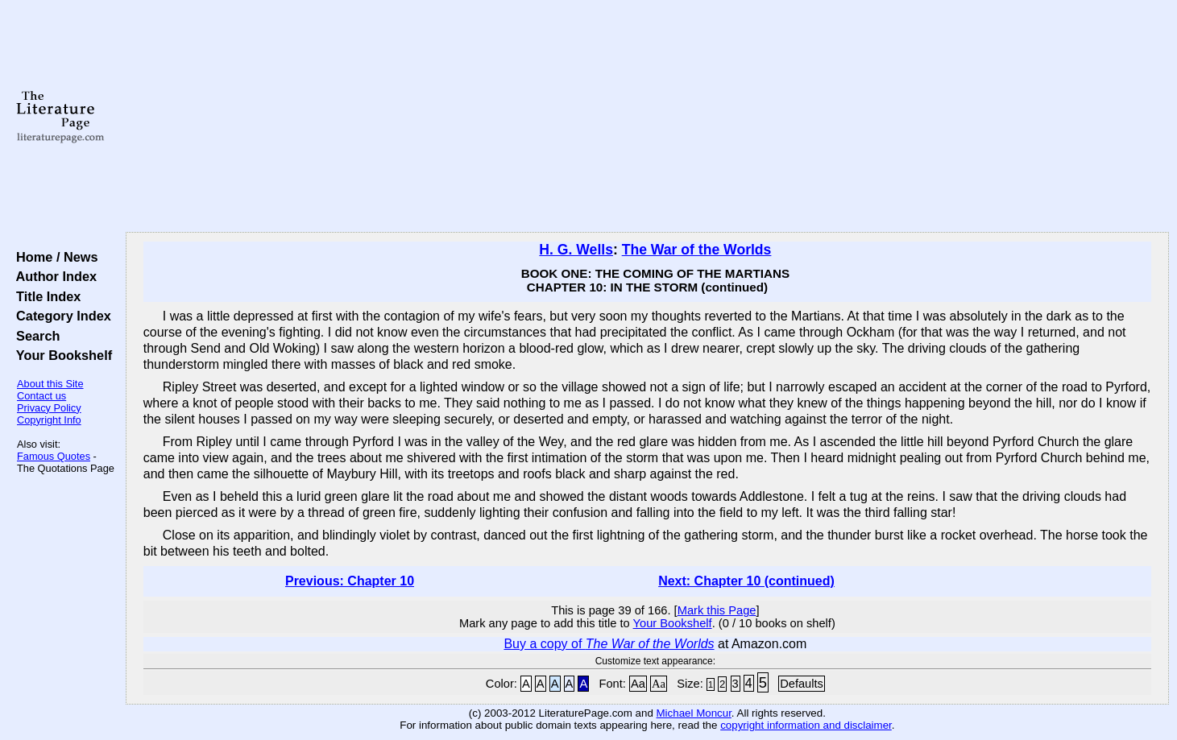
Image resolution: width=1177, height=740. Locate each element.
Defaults (801, 683)
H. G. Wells (576, 250)
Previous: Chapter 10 (349, 581)
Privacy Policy (49, 408)
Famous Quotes (53, 456)
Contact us (41, 396)
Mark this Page (717, 610)
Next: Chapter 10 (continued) (746, 581)
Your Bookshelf (60, 355)
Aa (638, 683)
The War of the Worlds (697, 250)
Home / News (53, 257)
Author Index (53, 276)
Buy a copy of (609, 644)
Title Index (45, 296)
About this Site (50, 384)
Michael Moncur (694, 713)
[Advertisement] (647, 116)
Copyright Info (49, 420)
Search (34, 336)
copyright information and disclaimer (806, 725)
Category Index (60, 315)
